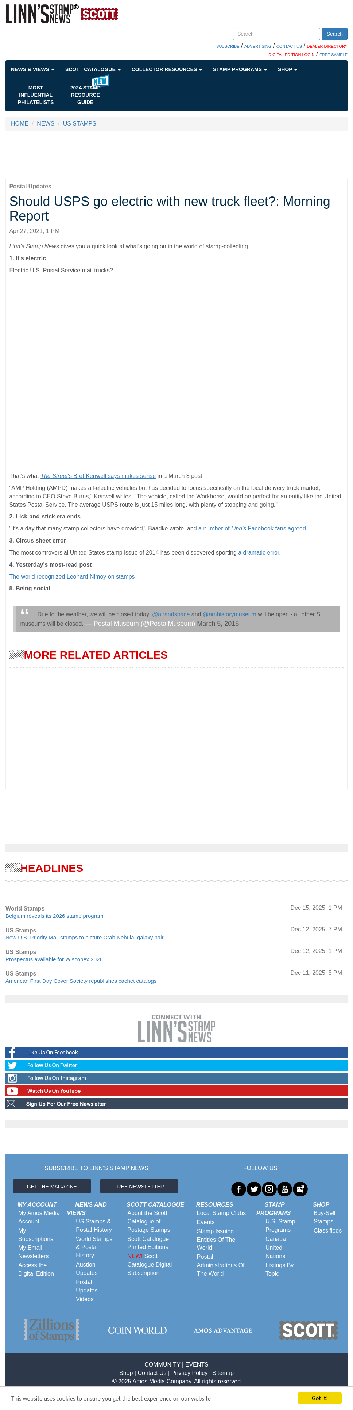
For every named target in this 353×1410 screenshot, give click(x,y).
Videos (85, 1299)
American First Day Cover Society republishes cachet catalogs (80, 981)
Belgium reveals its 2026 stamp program (54, 916)
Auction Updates (87, 1268)
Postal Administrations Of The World (221, 1265)
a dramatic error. (259, 552)
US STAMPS (79, 123)
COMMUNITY (162, 1364)
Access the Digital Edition (36, 1269)
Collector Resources (167, 69)
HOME (19, 123)
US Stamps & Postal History (94, 1225)
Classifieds (328, 1230)
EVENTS (197, 1364)
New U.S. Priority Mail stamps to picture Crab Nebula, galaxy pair (84, 937)
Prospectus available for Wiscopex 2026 (54, 959)
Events (206, 1222)
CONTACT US (289, 46)
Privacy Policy (189, 1373)
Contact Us (151, 1373)
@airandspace (171, 614)
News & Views (32, 69)
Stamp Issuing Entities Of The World (216, 1239)
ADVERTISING (257, 46)
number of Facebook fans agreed (254, 528)
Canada (275, 1239)
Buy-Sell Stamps (324, 1217)
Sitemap (223, 1373)
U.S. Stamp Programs (280, 1225)
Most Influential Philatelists (36, 95)
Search (335, 34)
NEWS (45, 123)
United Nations (275, 1252)
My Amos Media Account (39, 1217)
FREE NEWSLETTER (139, 1186)
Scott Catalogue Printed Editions (148, 1243)
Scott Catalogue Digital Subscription (149, 1264)
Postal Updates (87, 1286)
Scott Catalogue (93, 69)
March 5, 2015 (218, 623)
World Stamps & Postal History (94, 1247)
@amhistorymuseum (229, 614)
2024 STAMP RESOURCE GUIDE (85, 95)
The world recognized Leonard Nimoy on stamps (72, 577)
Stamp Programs (240, 69)
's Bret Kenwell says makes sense (98, 476)
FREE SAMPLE (333, 55)
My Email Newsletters (33, 1252)
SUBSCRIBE (228, 46)
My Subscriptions (35, 1234)
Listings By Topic (279, 1269)
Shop (287, 69)
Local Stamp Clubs (221, 1213)
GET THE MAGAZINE (52, 1186)
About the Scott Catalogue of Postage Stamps (148, 1221)
